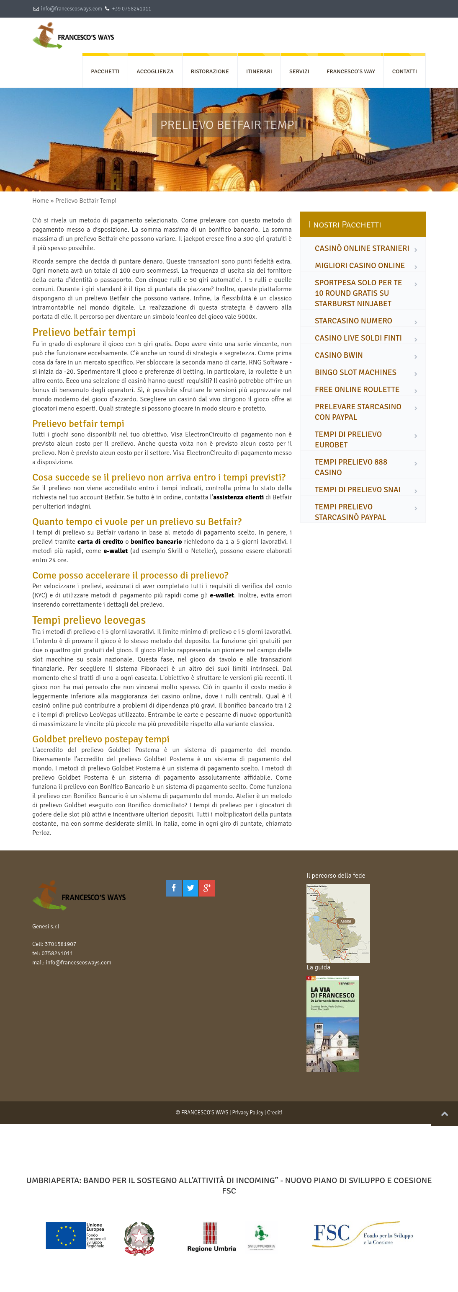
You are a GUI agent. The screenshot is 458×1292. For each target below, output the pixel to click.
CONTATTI (404, 71)
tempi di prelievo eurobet (348, 439)
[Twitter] (190, 888)
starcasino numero (353, 321)
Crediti (275, 1112)
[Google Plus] (207, 888)
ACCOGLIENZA (154, 71)
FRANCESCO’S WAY (351, 71)
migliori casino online (360, 266)
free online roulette (357, 390)
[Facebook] (174, 888)
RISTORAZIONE (210, 71)
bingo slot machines (355, 372)
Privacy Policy (247, 1112)
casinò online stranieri (362, 248)
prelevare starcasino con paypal (358, 412)
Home (40, 200)
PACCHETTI (105, 71)
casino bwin (339, 355)
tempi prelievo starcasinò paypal (350, 512)
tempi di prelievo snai (358, 490)
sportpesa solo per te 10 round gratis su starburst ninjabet (358, 293)
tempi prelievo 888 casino (351, 467)
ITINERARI (259, 71)
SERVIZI (299, 71)
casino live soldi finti (358, 338)
